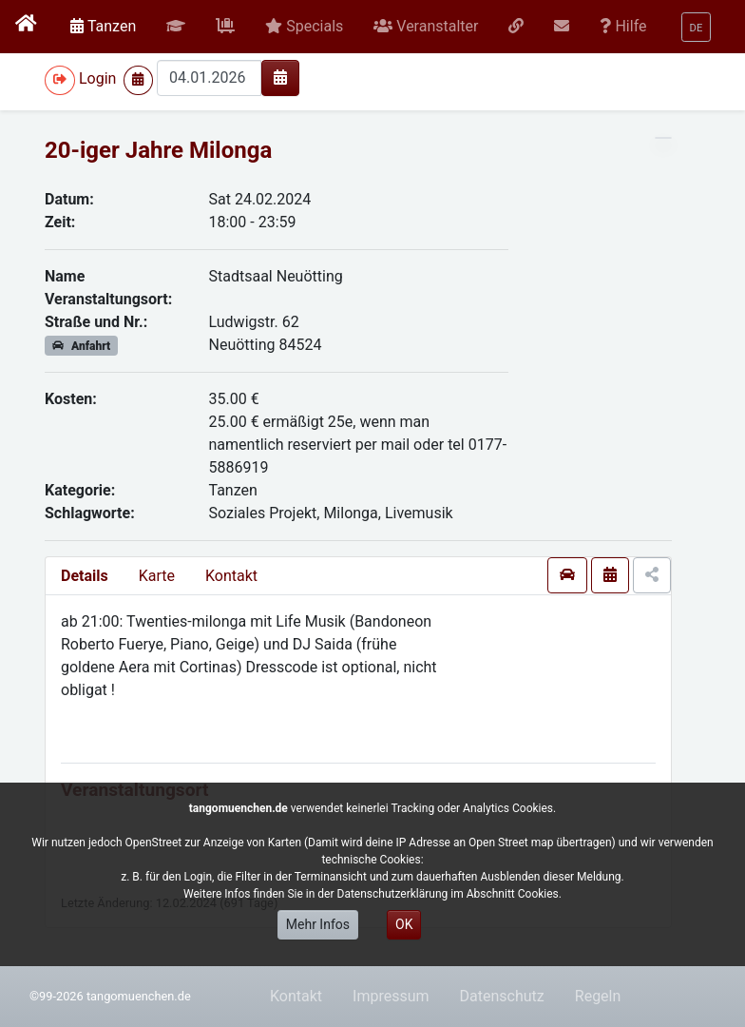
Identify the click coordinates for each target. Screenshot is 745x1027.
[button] (176, 27)
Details (84, 576)
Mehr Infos (318, 924)
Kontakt (231, 576)
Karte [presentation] (157, 576)
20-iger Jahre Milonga (158, 150)
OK (403, 924)
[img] (280, 77)
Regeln (598, 996)
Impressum (391, 996)
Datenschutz (502, 996)
